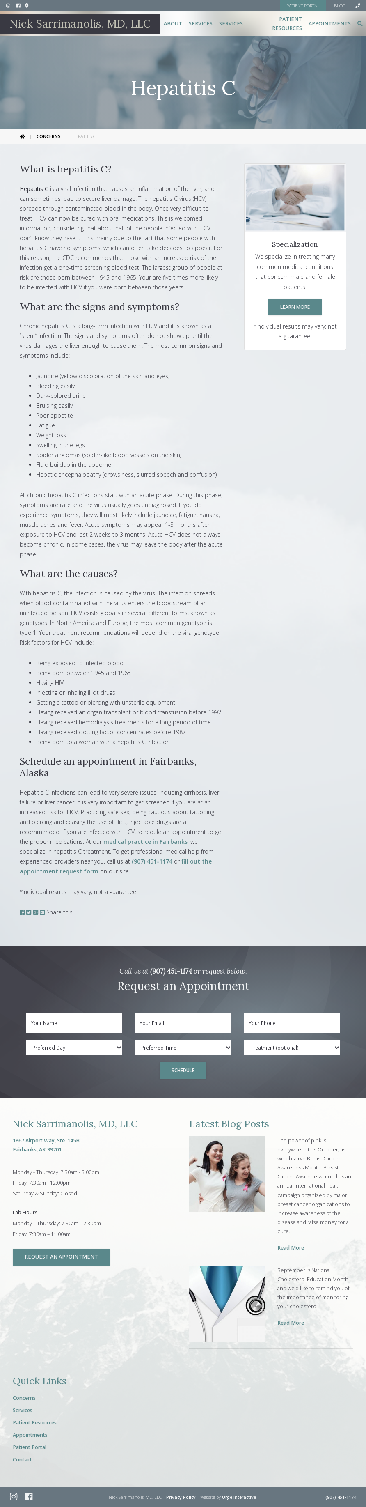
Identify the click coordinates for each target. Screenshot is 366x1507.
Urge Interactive (239, 1497)
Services (22, 1410)
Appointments (330, 23)
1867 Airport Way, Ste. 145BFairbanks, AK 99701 (46, 1145)
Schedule (183, 1070)
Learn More (295, 306)
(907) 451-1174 (152, 861)
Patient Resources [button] (287, 24)
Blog (340, 5)
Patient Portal (29, 1447)
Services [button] (201, 23)
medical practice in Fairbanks (145, 841)
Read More (290, 1247)
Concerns (49, 136)
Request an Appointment (61, 1256)
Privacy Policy (181, 1497)
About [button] (173, 23)
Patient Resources (35, 1422)
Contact (22, 1459)
